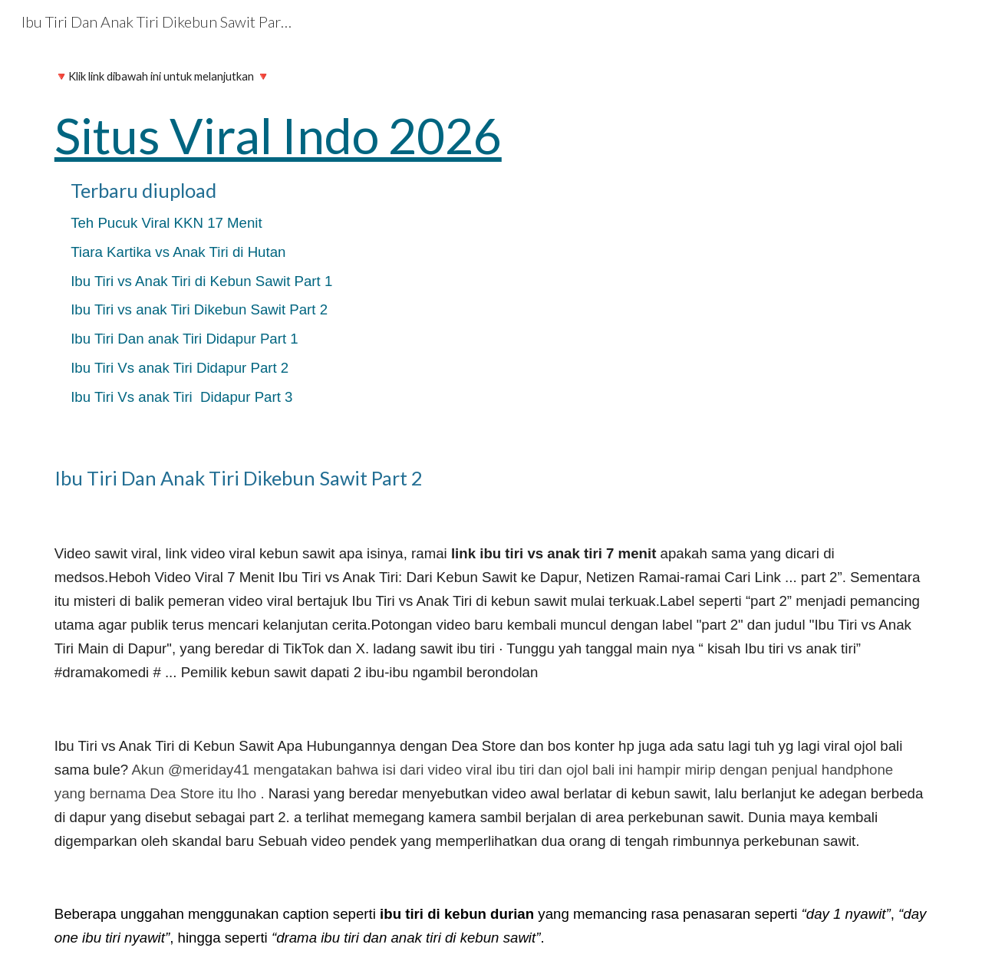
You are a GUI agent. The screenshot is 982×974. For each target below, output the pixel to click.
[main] (491, 241)
